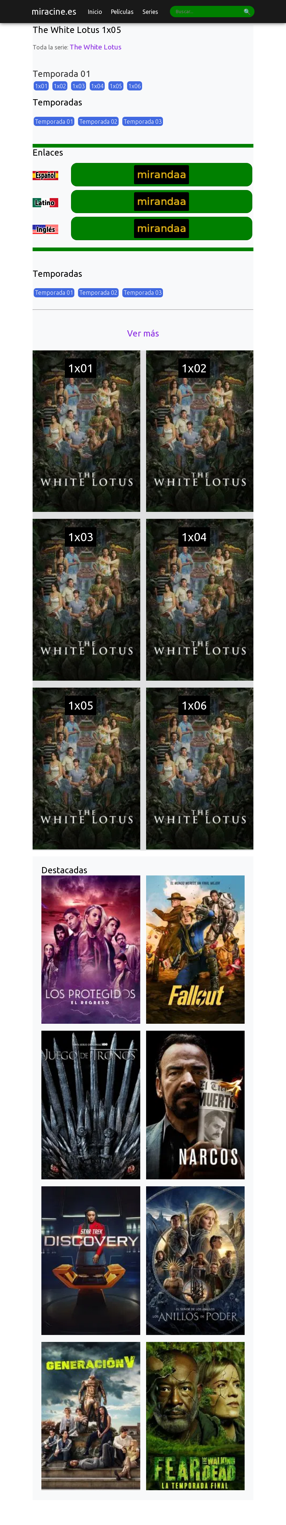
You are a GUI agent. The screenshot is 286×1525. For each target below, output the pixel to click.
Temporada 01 (54, 121)
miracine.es (53, 11)
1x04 (97, 86)
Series (150, 11)
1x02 (59, 86)
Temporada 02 (98, 121)
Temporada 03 (142, 121)
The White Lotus (96, 47)
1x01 (41, 86)
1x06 (134, 86)
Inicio (95, 11)
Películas (122, 11)
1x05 (115, 86)
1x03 (78, 86)
